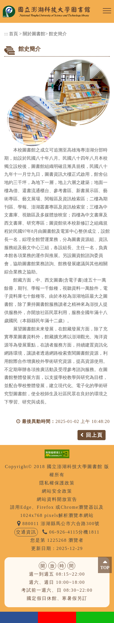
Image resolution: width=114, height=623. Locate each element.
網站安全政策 (57, 491)
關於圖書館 (34, 33)
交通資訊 (26, 532)
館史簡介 (58, 33)
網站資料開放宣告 (57, 499)
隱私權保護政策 (57, 483)
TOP (105, 567)
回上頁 (94, 435)
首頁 (13, 33)
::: (6, 33)
